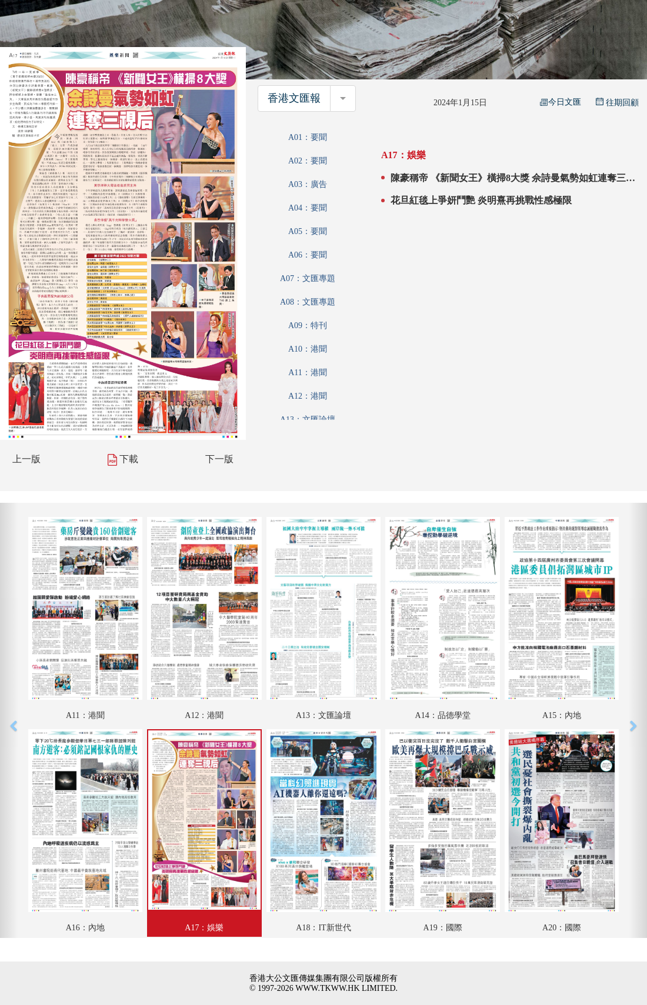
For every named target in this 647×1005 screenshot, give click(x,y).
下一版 (219, 459)
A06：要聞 (307, 255)
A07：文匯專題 (307, 278)
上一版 (26, 459)
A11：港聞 (307, 372)
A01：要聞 (307, 137)
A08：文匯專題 (307, 302)
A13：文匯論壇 (307, 419)
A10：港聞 (307, 349)
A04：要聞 (307, 207)
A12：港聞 (307, 396)
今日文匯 (560, 102)
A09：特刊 (307, 325)
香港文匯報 (294, 98)
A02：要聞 (307, 160)
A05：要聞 (307, 231)
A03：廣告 (307, 184)
